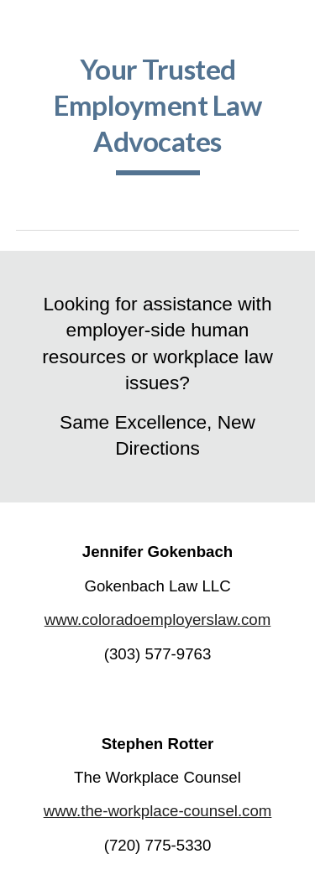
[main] (158, 113)
